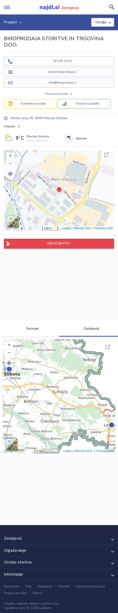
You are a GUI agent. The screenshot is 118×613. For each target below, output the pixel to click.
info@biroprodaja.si (62, 83)
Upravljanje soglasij (90, 586)
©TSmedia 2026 (102, 228)
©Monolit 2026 (81, 228)
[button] (10, 174)
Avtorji (37, 593)
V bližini (9, 126)
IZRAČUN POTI (59, 243)
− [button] (10, 164)
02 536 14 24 (62, 61)
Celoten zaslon (106, 154)
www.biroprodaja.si (62, 72)
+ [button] (10, 156)
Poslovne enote (56, 94)
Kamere (81, 138)
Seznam (29, 328)
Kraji (28, 586)
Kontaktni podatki (33, 104)
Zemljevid (88, 328)
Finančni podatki (87, 104)
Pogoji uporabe (15, 593)
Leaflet (66, 228)
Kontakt (63, 586)
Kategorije (45, 586)
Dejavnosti (11, 586)
